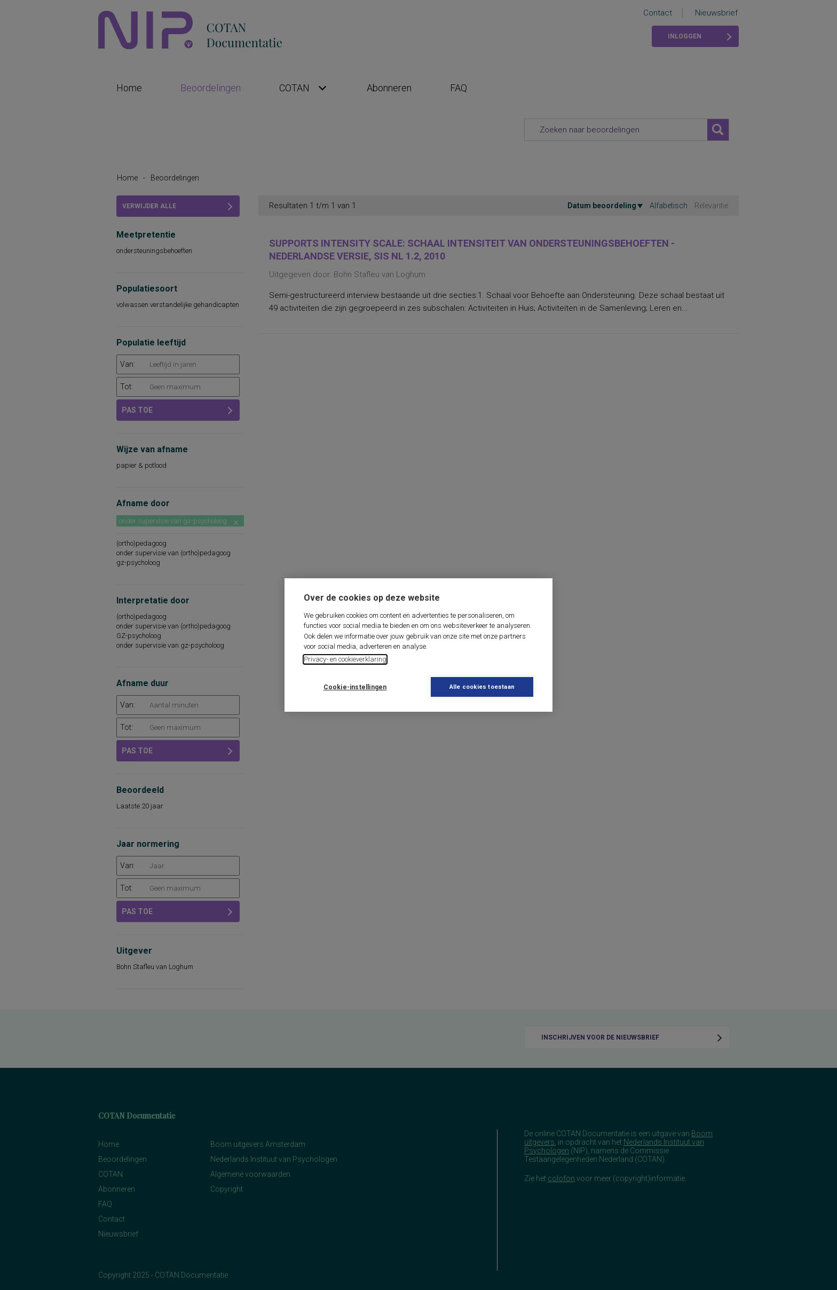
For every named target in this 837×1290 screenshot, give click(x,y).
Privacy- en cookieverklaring (345, 659)
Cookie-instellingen (355, 687)
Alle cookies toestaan (482, 686)
